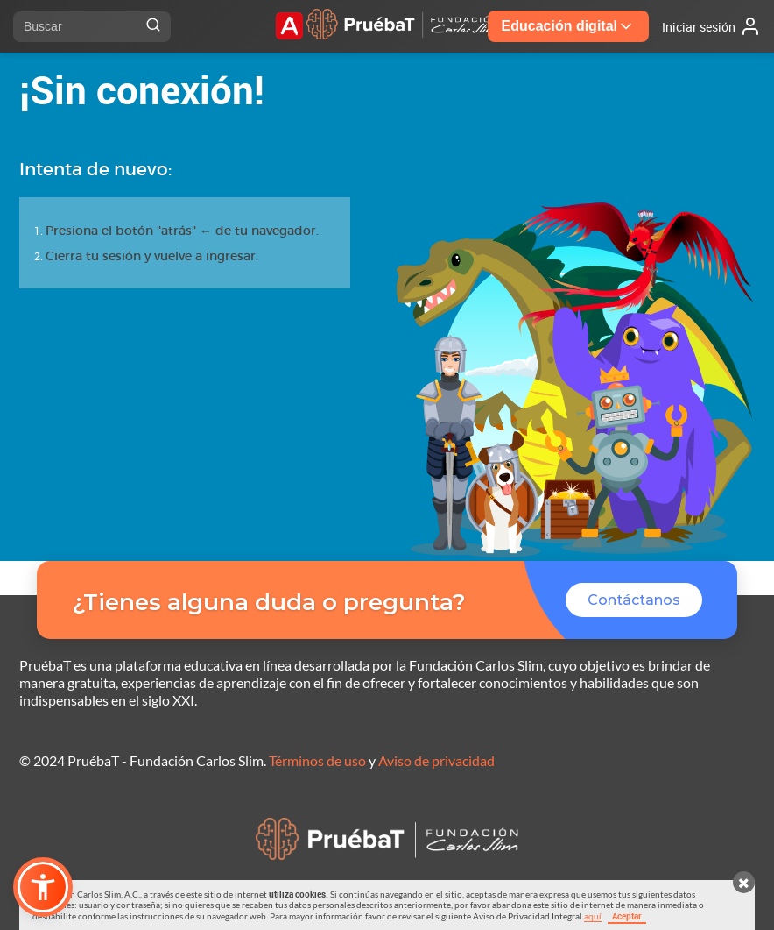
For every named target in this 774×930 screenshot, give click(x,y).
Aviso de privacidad (436, 760)
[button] (43, 887)
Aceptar (627, 916)
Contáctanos (634, 600)
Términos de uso (317, 760)
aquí (593, 916)
